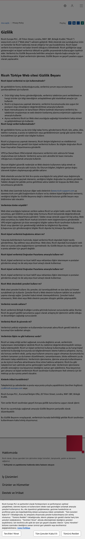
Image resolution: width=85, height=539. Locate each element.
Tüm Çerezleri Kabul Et (46, 533)
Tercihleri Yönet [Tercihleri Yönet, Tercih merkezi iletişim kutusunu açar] (11, 533)
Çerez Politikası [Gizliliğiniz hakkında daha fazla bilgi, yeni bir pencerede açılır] (23, 528)
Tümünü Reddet (71, 533)
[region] (42, 519)
